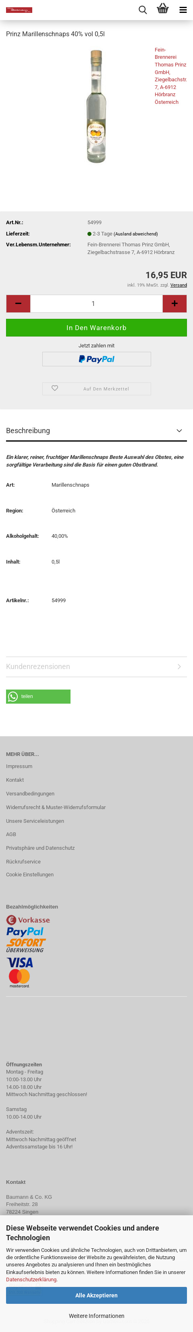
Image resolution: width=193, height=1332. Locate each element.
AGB (11, 834)
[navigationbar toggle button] (183, 10)
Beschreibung (28, 430)
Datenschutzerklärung (31, 1279)
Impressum (19, 766)
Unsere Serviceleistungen (35, 821)
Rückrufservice (23, 862)
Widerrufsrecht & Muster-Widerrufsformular (56, 807)
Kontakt (15, 780)
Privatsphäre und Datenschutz (40, 848)
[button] (38, 697)
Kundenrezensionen (38, 666)
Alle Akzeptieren (96, 1295)
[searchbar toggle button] (143, 10)
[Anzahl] (96, 304)
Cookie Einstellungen (30, 874)
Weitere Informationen (97, 1316)
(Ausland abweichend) (136, 234)
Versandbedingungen (30, 794)
